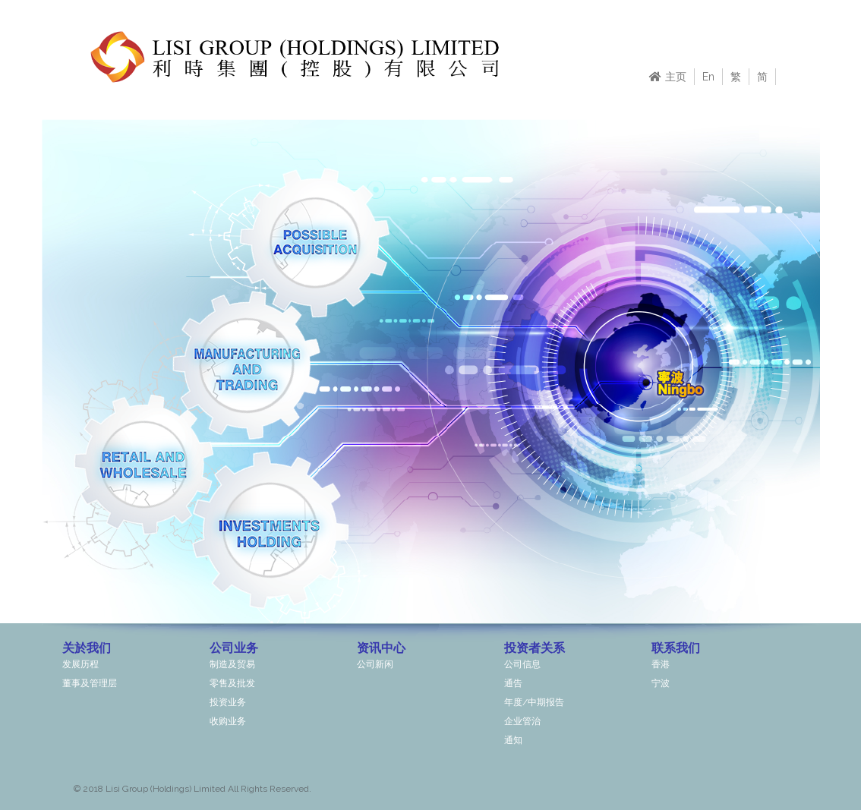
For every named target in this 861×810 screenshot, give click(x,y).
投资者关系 (534, 648)
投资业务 (228, 702)
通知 (513, 740)
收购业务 (228, 721)
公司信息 (522, 664)
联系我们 (675, 648)
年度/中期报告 (534, 702)
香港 (660, 664)
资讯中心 (381, 648)
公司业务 (234, 648)
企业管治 (522, 721)
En (708, 77)
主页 (667, 77)
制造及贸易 (232, 664)
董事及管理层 (89, 683)
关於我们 (86, 648)
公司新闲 (375, 664)
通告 (513, 683)
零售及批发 (232, 683)
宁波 (660, 683)
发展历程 (80, 664)
